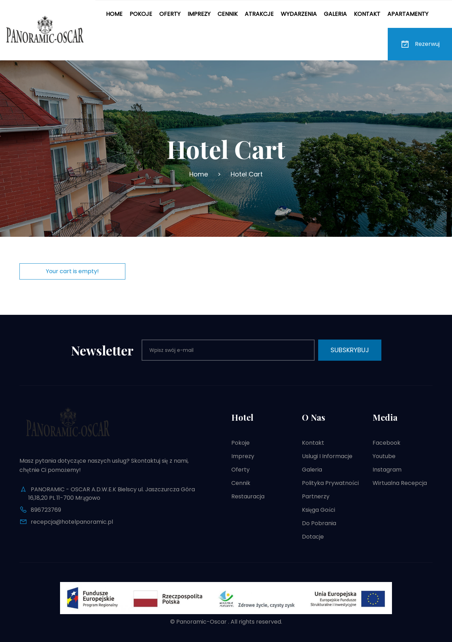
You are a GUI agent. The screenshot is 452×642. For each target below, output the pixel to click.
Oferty (169, 14)
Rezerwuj (420, 44)
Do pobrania (319, 523)
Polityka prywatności (330, 483)
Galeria (335, 14)
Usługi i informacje (327, 456)
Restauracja (247, 496)
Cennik (228, 14)
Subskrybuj (350, 350)
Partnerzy (315, 496)
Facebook (386, 443)
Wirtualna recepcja (400, 483)
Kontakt (367, 14)
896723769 (46, 510)
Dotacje (313, 537)
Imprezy (199, 14)
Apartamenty (407, 14)
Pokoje (141, 14)
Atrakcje (259, 14)
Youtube (384, 456)
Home (114, 14)
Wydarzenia (299, 14)
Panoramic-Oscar (201, 622)
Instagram (387, 470)
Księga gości (318, 510)
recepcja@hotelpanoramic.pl (72, 522)
